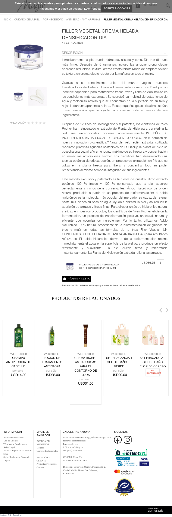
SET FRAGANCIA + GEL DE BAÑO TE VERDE (119, 362)
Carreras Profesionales (47, 451)
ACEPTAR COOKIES (116, 8)
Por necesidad (53, 20)
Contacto (41, 467)
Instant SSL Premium (11, 515)
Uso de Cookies (10, 440)
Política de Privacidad (13, 437)
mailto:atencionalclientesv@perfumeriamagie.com (87, 437)
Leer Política (92, 8)
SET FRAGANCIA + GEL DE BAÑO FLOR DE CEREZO (153, 362)
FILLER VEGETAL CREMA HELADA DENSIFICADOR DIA (136, 20)
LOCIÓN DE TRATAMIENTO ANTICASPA (52, 362)
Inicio (7, 20)
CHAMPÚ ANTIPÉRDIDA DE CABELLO (18, 362)
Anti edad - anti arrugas (83, 20)
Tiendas (40, 447)
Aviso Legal (9, 447)
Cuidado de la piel (27, 20)
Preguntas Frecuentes (47, 464)
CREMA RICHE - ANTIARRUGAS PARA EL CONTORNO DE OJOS (85, 367)
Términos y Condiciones (14, 444)
